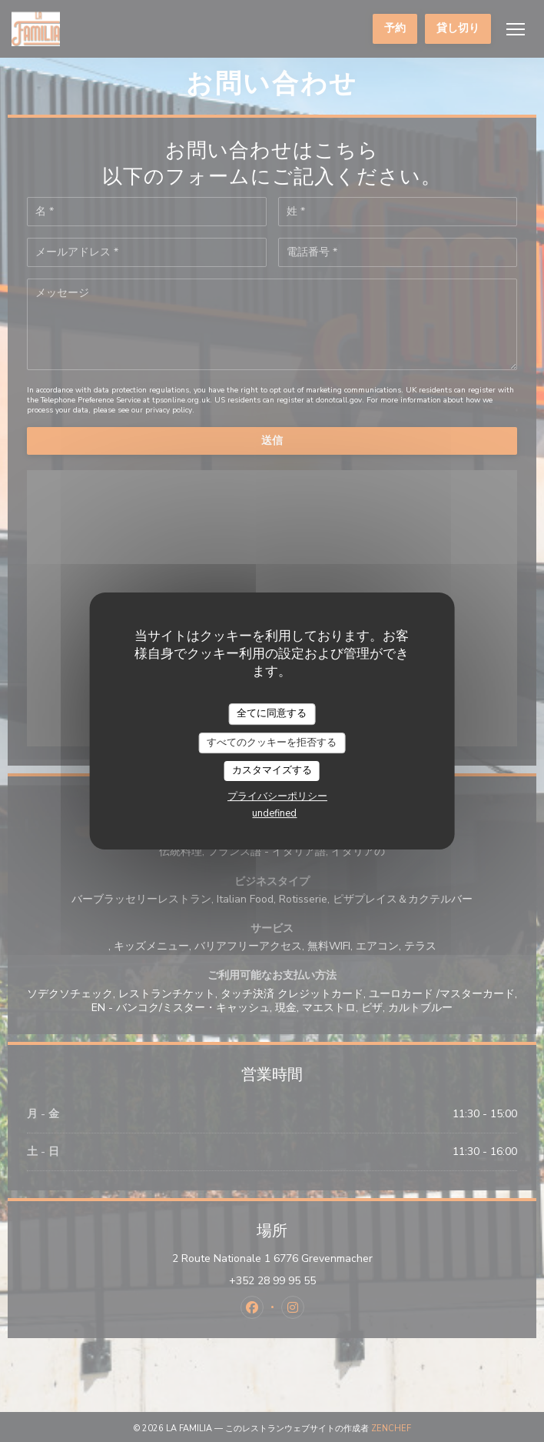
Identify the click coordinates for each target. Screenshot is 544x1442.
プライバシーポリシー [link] (277, 796)
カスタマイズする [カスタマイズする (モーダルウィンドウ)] (272, 770)
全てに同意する (272, 713)
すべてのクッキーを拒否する (272, 742)
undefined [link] (274, 813)
